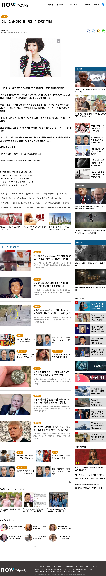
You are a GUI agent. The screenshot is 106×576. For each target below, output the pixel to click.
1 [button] (34, 546)
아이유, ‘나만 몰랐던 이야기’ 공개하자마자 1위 (16, 175)
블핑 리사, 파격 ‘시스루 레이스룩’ (39, 527)
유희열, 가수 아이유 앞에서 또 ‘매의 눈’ (13, 185)
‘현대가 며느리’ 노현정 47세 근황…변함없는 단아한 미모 (15, 539)
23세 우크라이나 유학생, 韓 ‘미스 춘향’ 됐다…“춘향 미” (33, 510)
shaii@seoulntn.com (32, 153)
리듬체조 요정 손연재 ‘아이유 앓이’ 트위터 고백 (16, 172)
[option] (34, 503)
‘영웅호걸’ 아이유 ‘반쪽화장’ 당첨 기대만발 (14, 178)
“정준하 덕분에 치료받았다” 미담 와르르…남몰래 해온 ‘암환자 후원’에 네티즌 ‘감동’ (58, 511)
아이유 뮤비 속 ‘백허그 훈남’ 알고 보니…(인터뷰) (17, 182)
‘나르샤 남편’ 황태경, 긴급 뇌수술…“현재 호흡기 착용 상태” (64, 539)
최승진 (3, 30)
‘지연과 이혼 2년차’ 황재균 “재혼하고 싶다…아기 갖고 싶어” (39, 539)
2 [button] (35, 546)
